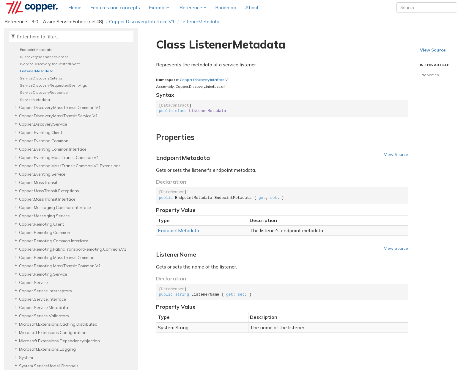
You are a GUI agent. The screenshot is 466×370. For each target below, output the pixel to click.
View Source (396, 154)
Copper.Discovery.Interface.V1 (142, 21)
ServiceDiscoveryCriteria (41, 78)
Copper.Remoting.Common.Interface (53, 240)
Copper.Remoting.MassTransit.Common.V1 (60, 265)
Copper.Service (33, 282)
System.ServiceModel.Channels (48, 366)
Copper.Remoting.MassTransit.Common (57, 257)
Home (74, 7)
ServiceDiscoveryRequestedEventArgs (53, 85)
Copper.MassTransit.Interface (47, 199)
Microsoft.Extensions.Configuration (52, 332)
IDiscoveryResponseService (44, 56)
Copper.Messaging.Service (44, 215)
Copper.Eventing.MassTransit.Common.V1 (59, 157)
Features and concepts (115, 7)
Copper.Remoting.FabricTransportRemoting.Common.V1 (72, 249)
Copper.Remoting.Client (41, 224)
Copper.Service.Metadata (43, 307)
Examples (160, 7)
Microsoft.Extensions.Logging (47, 349)
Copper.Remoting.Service (43, 274)
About (252, 7)
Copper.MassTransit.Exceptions (49, 190)
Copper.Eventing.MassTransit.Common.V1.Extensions (70, 165)
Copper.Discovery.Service (43, 124)
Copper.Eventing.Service (42, 174)
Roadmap (225, 7)
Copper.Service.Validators (44, 316)
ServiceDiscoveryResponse (44, 92)
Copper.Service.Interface (42, 299)
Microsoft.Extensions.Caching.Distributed (58, 324)
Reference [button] (193, 7)
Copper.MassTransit (38, 182)
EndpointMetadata (36, 49)
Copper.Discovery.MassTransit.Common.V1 (60, 107)
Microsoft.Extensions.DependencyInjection (59, 341)
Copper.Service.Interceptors (45, 290)
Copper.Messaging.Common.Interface (55, 207)
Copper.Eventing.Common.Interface (52, 149)
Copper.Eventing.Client (40, 132)
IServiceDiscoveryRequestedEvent (50, 64)
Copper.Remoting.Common (44, 232)
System (26, 357)
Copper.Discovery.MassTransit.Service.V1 (58, 115)
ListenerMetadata (199, 21)
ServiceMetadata (35, 99)
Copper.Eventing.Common (43, 140)
